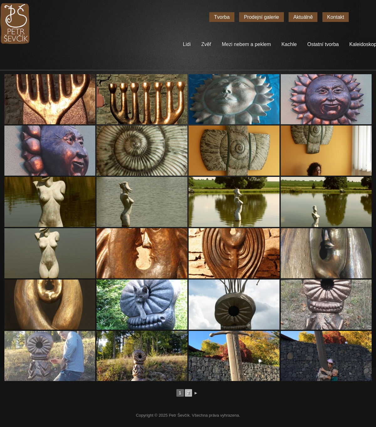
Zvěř (206, 44)
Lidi (187, 44)
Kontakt (335, 17)
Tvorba (222, 17)
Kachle (289, 44)
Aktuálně (303, 17)
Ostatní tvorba (323, 44)
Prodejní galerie (261, 17)
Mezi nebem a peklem (246, 44)
